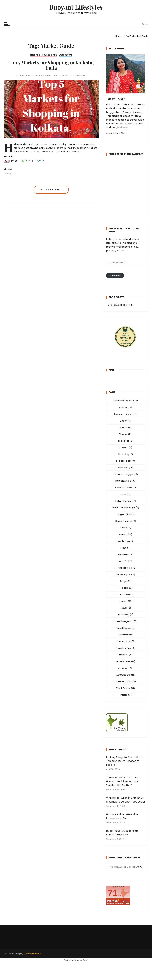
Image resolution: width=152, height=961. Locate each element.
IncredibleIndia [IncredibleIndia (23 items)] (125, 480)
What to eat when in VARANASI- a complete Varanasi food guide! (125, 799)
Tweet (14, 160)
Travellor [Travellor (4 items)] (125, 654)
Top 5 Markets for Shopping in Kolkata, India (51, 65)
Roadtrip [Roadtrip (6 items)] (125, 587)
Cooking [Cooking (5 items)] (125, 447)
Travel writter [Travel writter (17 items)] (125, 661)
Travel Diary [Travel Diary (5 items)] (125, 641)
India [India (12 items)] (125, 494)
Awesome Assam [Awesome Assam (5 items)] (125, 414)
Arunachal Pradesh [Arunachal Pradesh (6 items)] (125, 400)
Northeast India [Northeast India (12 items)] (125, 567)
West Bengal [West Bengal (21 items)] (125, 688)
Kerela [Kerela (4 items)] (125, 527)
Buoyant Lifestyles (76, 7)
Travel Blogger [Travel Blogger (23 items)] (125, 621)
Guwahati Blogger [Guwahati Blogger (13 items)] (125, 474)
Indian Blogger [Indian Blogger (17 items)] (125, 500)
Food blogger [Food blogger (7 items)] (125, 460)
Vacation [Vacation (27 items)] (125, 668)
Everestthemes (32, 953)
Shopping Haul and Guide (43, 55)
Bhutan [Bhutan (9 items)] (126, 427)
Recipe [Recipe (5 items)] (126, 581)
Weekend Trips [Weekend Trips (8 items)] (125, 681)
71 (113, 893)
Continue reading (51, 189)
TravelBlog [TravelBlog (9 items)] (125, 614)
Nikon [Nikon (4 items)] (126, 547)
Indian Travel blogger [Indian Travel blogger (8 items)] (125, 507)
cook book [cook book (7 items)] (125, 440)
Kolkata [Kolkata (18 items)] (125, 534)
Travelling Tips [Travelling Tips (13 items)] (125, 648)
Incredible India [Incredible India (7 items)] (125, 487)
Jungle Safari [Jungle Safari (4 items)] (125, 514)
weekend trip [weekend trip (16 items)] (125, 674)
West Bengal (65, 55)
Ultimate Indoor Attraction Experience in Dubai (122, 816)
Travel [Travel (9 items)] (125, 607)
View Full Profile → (117, 133)
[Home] (118, 36)
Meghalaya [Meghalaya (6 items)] (126, 541)
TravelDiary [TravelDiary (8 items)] (126, 634)
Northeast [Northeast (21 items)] (126, 554)
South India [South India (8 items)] (125, 594)
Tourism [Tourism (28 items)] (126, 601)
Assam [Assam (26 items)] (125, 407)
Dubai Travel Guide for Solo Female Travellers (122, 833)
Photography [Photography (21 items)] (125, 574)
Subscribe (114, 275)
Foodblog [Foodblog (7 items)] (125, 454)
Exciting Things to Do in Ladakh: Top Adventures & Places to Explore (124, 761)
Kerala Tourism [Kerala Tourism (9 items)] (125, 521)
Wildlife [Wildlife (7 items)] (126, 694)
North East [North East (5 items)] (125, 561)
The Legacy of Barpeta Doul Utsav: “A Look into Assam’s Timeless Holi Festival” (122, 781)
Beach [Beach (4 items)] (125, 420)
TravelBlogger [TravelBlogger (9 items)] (125, 627)
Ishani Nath (64, 75)
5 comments (80, 75)
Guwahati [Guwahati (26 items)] (126, 467)
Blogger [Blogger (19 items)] (125, 434)
